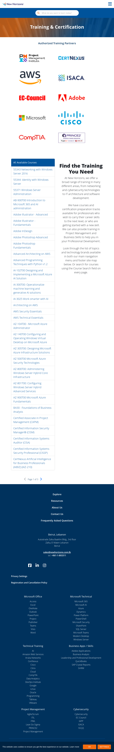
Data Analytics (33, 678)
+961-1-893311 (59, 555)
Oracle (33, 692)
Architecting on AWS (25, 305)
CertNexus (33, 661)
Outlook (33, 611)
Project (33, 618)
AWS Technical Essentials (28, 317)
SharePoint (81, 625)
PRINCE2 (33, 728)
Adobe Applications (81, 650)
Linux (33, 689)
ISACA (81, 724)
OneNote (33, 608)
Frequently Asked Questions (57, 520)
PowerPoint (33, 615)
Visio (33, 629)
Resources (57, 500)
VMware (33, 702)
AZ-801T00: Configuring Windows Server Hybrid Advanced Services (27, 387)
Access (33, 601)
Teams (33, 625)
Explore (57, 494)
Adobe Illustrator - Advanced (30, 214)
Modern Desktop (81, 636)
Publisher (33, 622)
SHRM (81, 668)
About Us (57, 507)
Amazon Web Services (33, 654)
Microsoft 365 (81, 601)
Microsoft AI (81, 604)
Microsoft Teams (81, 632)
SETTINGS (104, 747)
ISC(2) (81, 728)
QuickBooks (81, 661)
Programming (33, 695)
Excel (33, 604)
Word (33, 632)
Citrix (33, 668)
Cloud (33, 671)
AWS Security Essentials (27, 311)
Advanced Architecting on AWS (31, 254)
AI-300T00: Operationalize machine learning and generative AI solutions (28, 288)
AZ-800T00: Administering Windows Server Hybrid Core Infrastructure (30, 373)
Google (33, 685)
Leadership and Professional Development (81, 657)
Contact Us (57, 514)
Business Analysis (81, 654)
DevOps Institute (33, 682)
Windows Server (81, 639)
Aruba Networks (33, 657)
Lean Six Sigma (33, 724)
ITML (33, 721)
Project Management (33, 731)
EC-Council (81, 717)
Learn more (74, 747)
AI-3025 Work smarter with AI (30, 299)
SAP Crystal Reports (81, 664)
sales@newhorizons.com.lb (57, 552)
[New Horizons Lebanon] (14, 4)
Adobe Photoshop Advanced (30, 237)
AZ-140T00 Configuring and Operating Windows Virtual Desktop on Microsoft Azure (30, 338)
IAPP (81, 721)
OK (89, 747)
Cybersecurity (81, 714)
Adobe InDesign (22, 231)
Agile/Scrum (33, 714)
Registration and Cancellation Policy (29, 582)
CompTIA (33, 675)
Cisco (33, 664)
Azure (81, 608)
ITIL (33, 717)
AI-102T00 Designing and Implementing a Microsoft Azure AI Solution (32, 274)
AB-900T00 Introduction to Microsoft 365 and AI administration (29, 204)
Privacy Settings (19, 576)
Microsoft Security (81, 622)
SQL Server (81, 629)
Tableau (33, 699)
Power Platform (81, 615)
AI (33, 650)
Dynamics (81, 611)
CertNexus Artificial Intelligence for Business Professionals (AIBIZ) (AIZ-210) (32, 463)
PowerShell (81, 618)
